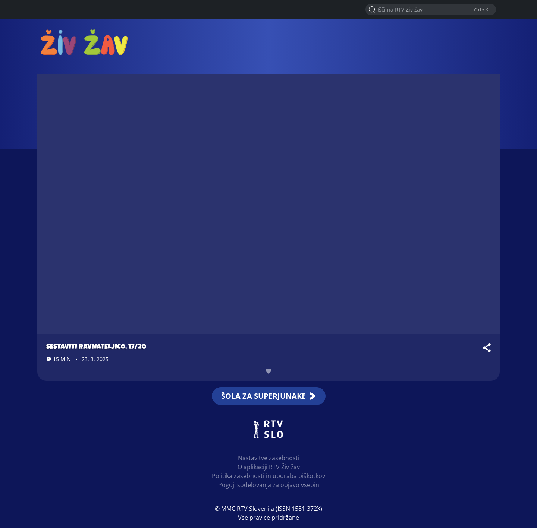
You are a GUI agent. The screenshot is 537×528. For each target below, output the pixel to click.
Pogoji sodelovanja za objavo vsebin (268, 485)
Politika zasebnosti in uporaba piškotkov (268, 476)
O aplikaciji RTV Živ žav (269, 467)
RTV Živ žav (84, 42)
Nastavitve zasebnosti (268, 458)
